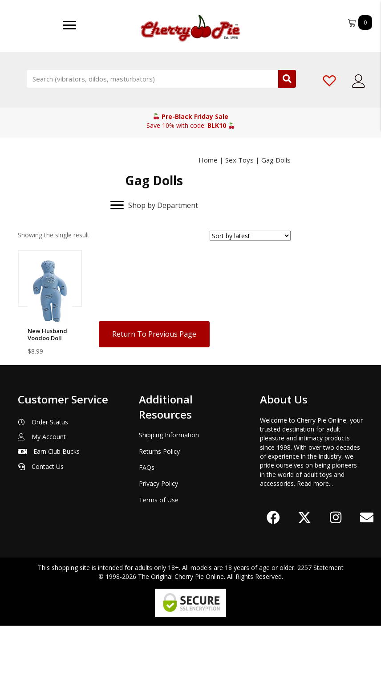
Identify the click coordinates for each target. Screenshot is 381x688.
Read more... (315, 545)
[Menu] (69, 25)
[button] (273, 579)
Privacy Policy (158, 545)
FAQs (146, 529)
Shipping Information (169, 497)
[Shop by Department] (154, 205)
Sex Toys (239, 159)
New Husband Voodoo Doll (47, 334)
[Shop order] (250, 236)
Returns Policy (159, 513)
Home (208, 159)
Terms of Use (158, 562)
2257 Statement (320, 630)
